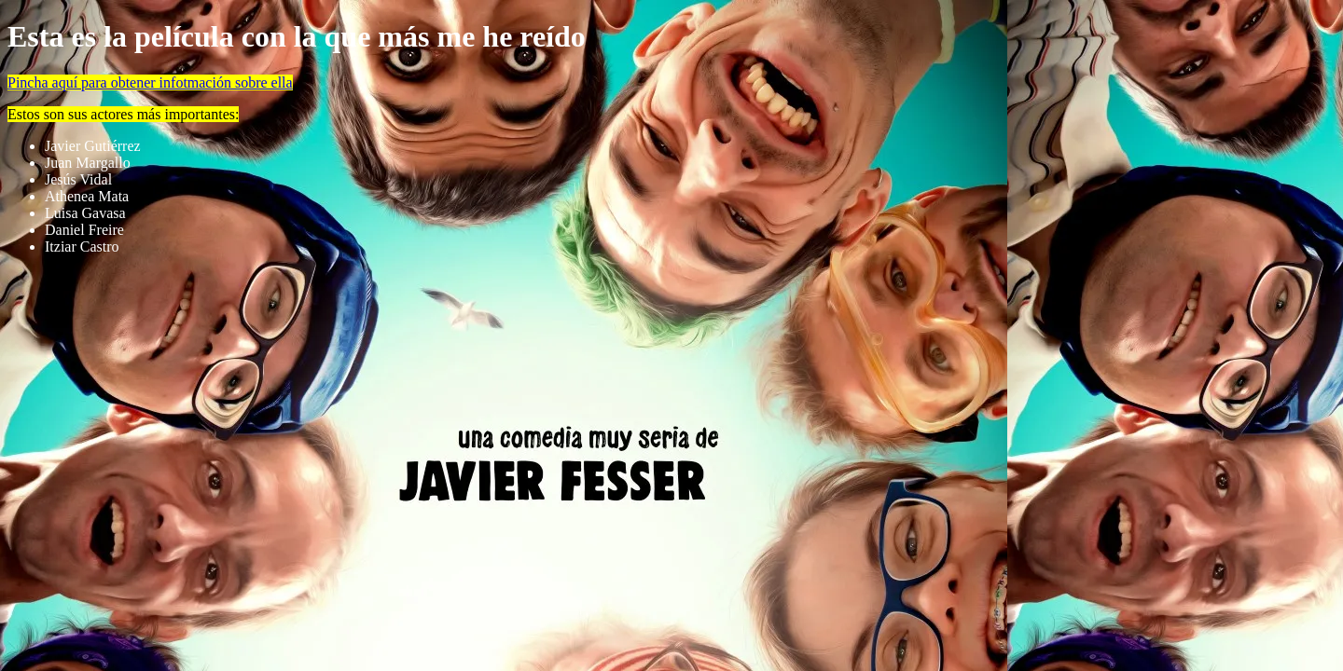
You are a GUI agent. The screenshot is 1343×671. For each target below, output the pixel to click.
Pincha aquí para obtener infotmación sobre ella (150, 82)
